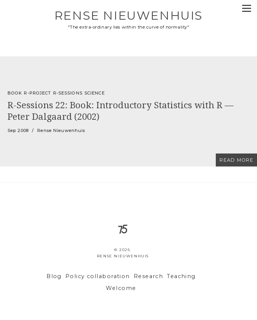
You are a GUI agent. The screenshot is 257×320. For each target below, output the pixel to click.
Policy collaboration (97, 276)
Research (148, 276)
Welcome (121, 288)
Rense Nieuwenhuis (128, 15)
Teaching (181, 276)
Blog (54, 276)
